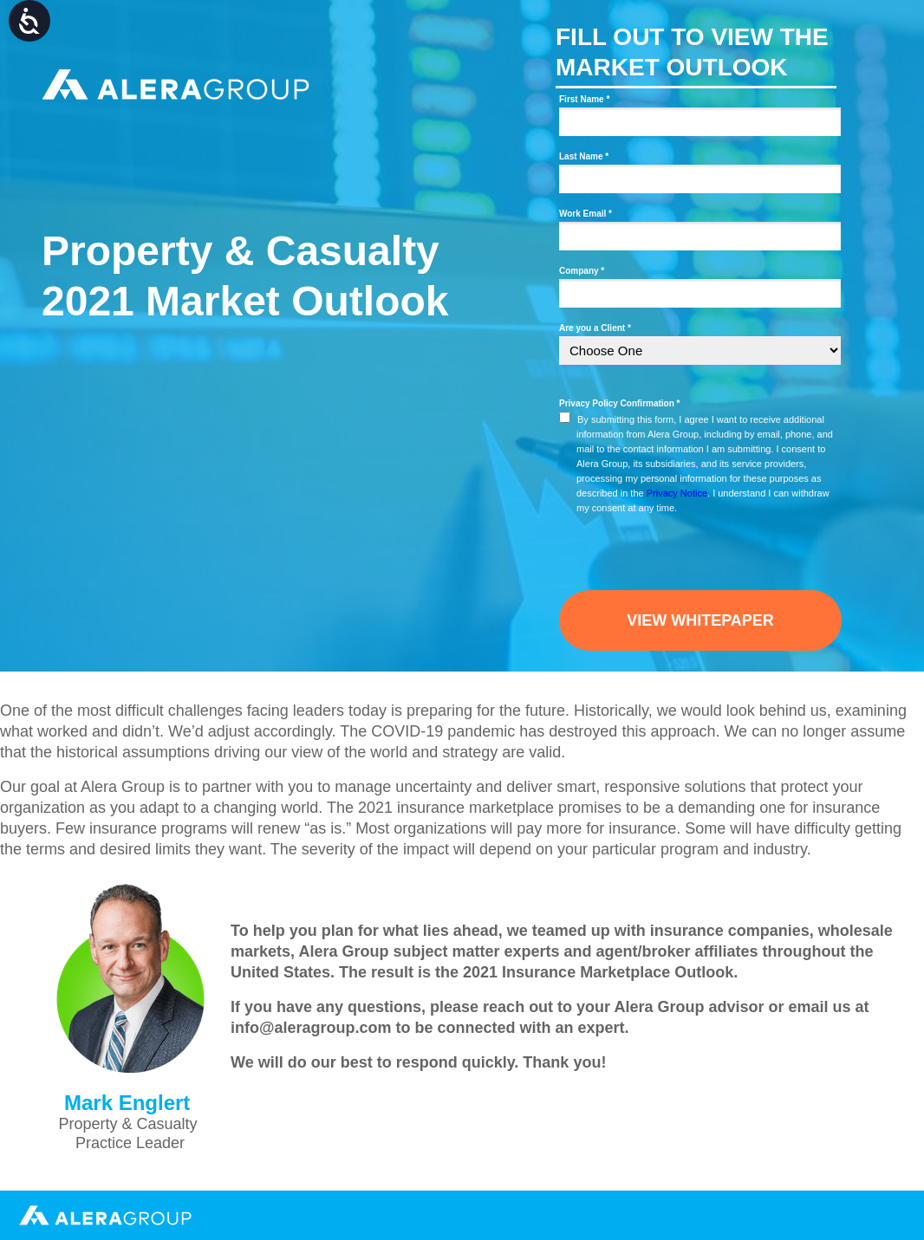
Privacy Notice (677, 493)
